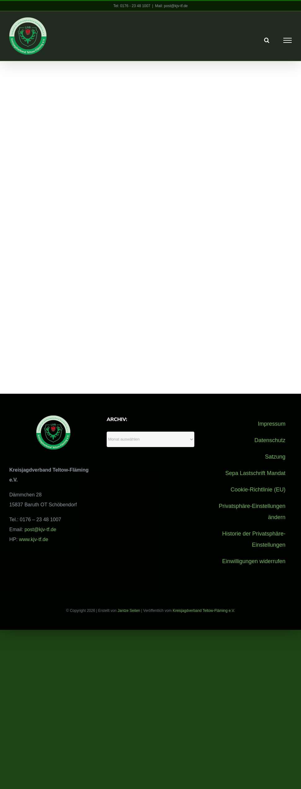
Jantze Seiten (128, 610)
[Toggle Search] (266, 40)
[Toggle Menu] (288, 40)
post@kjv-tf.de (40, 529)
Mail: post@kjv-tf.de (171, 6)
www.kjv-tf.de (33, 539)
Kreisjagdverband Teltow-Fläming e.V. (204, 610)
